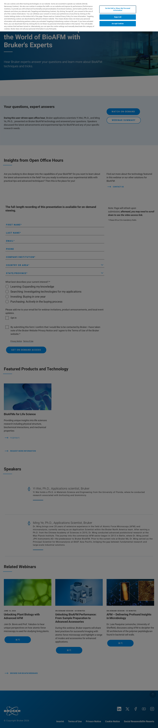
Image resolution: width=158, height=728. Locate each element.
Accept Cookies (118, 24)
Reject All (117, 17)
